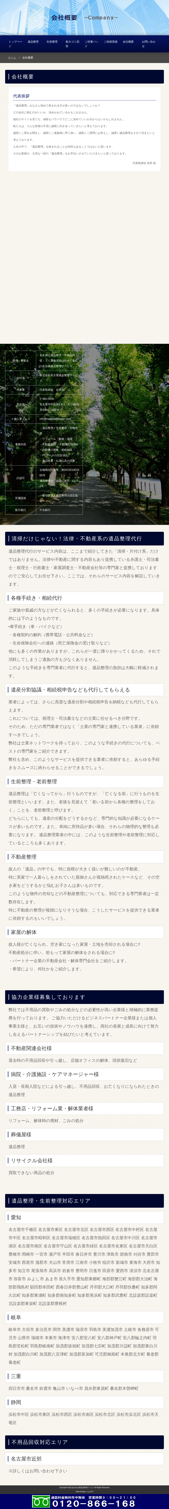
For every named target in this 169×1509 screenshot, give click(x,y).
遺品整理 (33, 41)
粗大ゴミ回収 (72, 44)
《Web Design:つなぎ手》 (84, 1492)
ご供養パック (91, 44)
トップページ (15, 44)
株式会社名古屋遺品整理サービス (81, 1487)
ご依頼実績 (110, 41)
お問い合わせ (149, 44)
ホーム (12, 57)
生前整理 (52, 41)
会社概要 (128, 41)
